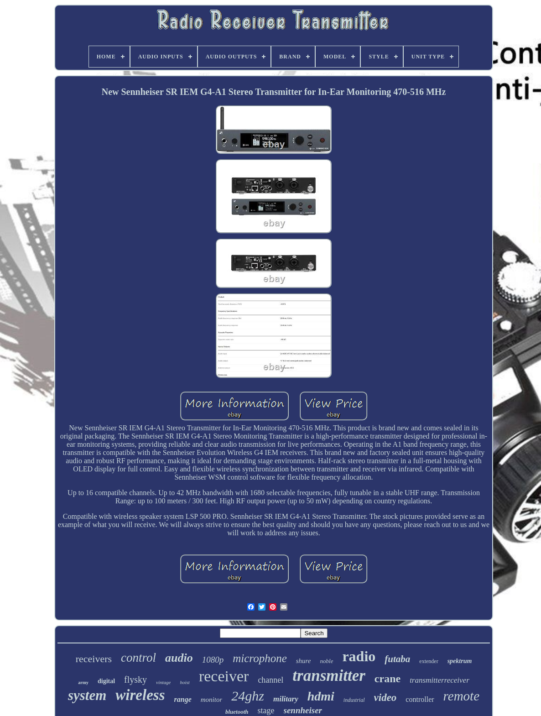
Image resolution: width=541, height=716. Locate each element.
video (385, 697)
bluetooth (237, 711)
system (87, 695)
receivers (94, 658)
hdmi (320, 696)
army (83, 682)
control (138, 657)
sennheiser (303, 710)
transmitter (328, 676)
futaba (397, 658)
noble (326, 661)
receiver (224, 676)
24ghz (247, 695)
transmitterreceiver (439, 680)
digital (106, 681)
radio (358, 656)
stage (266, 710)
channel (270, 680)
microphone (260, 658)
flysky (135, 679)
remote (461, 696)
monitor (212, 699)
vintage (163, 682)
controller (420, 699)
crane (388, 679)
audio (179, 657)
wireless (140, 695)
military (285, 699)
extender (428, 661)
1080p (213, 659)
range (183, 699)
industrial (354, 700)
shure (303, 660)
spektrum (459, 661)
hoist (185, 682)
